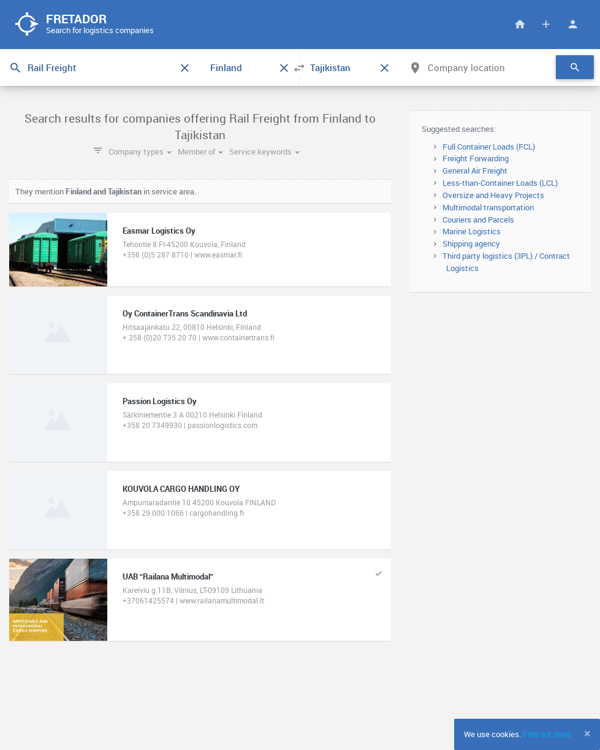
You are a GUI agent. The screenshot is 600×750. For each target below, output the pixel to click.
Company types (140, 151)
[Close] (587, 733)
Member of (200, 151)
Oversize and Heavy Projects (493, 195)
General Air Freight (474, 170)
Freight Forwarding (475, 158)
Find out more (547, 734)
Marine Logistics (471, 231)
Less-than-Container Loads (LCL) (500, 182)
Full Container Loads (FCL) (488, 146)
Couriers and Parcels (478, 219)
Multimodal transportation (488, 207)
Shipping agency (471, 243)
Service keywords (264, 151)
